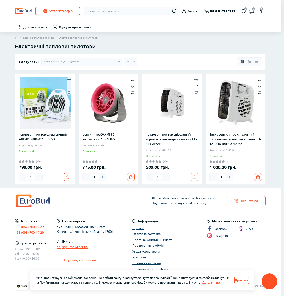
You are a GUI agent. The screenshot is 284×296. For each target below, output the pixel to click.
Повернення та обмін (148, 245)
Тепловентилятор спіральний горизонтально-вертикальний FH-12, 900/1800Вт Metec (235, 139)
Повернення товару (146, 263)
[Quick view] (69, 79)
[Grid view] (242, 61)
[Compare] (69, 92)
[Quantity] (30, 177)
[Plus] (38, 177)
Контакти (139, 257)
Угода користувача (146, 251)
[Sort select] (81, 62)
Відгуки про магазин (75, 27)
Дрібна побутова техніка (38, 37)
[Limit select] (130, 62)
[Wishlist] (69, 86)
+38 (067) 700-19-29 (29, 227)
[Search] (174, 11)
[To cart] (67, 177)
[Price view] (256, 61)
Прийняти (241, 280)
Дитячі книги (33, 27)
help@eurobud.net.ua (72, 247)
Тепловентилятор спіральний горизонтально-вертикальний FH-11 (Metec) (171, 139)
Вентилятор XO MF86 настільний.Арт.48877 (99, 137)
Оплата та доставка (146, 234)
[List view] (249, 61)
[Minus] (22, 177)
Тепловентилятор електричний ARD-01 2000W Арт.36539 (43, 137)
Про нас (138, 228)
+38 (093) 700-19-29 (29, 232)
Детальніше (211, 282)
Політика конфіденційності (152, 240)
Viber (246, 228)
